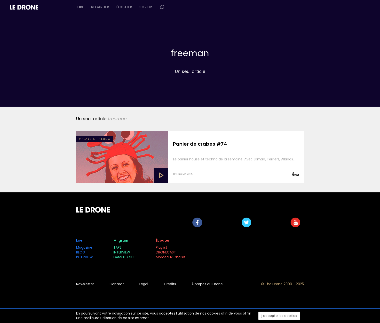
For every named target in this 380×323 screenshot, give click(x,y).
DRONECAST (166, 252)
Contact (117, 284)
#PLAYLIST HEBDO (95, 139)
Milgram (120, 240)
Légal (143, 284)
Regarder (100, 7)
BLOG (80, 252)
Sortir (145, 7)
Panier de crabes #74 (200, 144)
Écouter (124, 7)
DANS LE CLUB (124, 257)
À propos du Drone (207, 284)
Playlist (161, 247)
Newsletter (85, 284)
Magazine (84, 247)
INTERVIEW (84, 257)
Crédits (170, 284)
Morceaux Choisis (171, 257)
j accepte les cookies (279, 315)
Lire (80, 7)
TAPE (117, 247)
